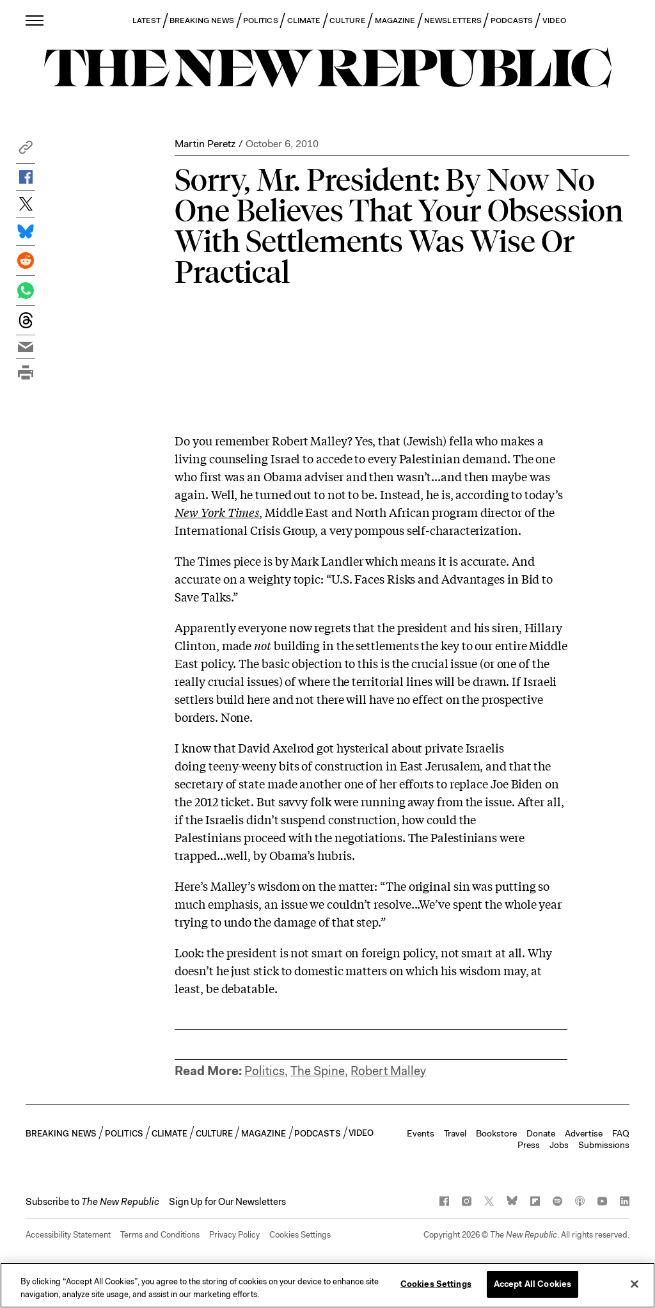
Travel (455, 1133)
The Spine (317, 1071)
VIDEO (554, 20)
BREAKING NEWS (202, 20)
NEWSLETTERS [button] (453, 20)
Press (528, 1145)
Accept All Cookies (532, 1284)
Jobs (559, 1145)
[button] (25, 151)
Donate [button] (540, 1133)
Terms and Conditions (160, 1234)
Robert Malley (388, 1071)
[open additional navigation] (35, 20)
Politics (264, 1071)
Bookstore (496, 1133)
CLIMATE (304, 20)
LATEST (146, 20)
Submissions (603, 1145)
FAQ (620, 1133)
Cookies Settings (300, 1234)
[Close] (634, 1284)
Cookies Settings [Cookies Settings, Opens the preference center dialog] (435, 1284)
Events (420, 1133)
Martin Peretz (205, 143)
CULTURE (347, 20)
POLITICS (260, 20)
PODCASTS (512, 20)
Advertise (584, 1133)
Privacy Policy (234, 1234)
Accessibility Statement (68, 1234)
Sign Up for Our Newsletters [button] (227, 1201)
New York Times (217, 512)
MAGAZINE (395, 20)
